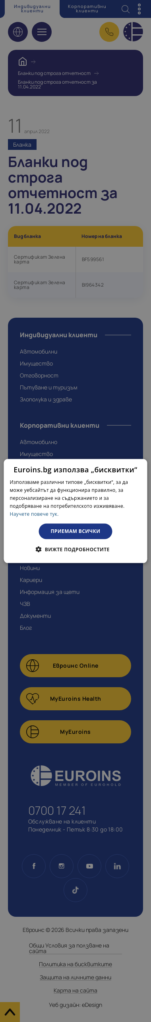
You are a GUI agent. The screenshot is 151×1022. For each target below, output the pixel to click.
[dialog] (75, 511)
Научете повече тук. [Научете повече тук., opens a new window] (34, 513)
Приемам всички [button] (76, 531)
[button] (75, 549)
